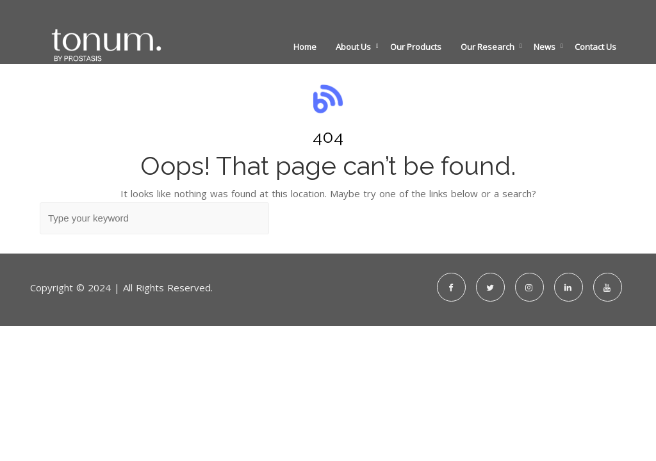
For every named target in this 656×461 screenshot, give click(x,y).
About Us (353, 47)
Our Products (415, 47)
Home (304, 47)
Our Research (487, 47)
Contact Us (595, 47)
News (544, 47)
